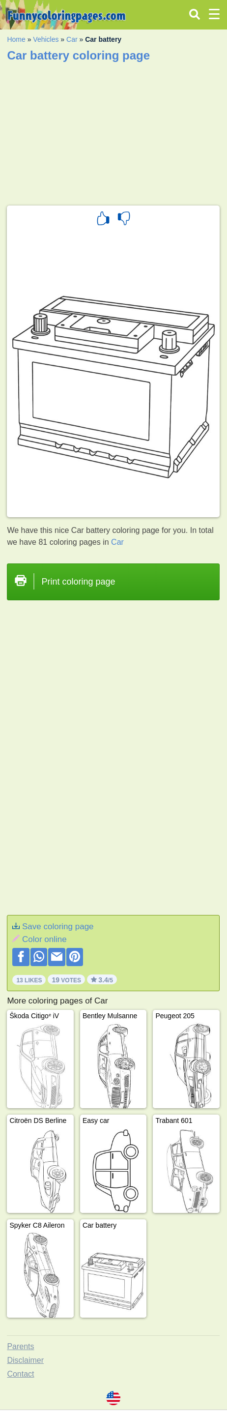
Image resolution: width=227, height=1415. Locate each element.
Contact (20, 1374)
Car (72, 39)
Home (16, 39)
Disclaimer (25, 1360)
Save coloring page (58, 926)
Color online (44, 939)
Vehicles (45, 39)
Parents (20, 1346)
